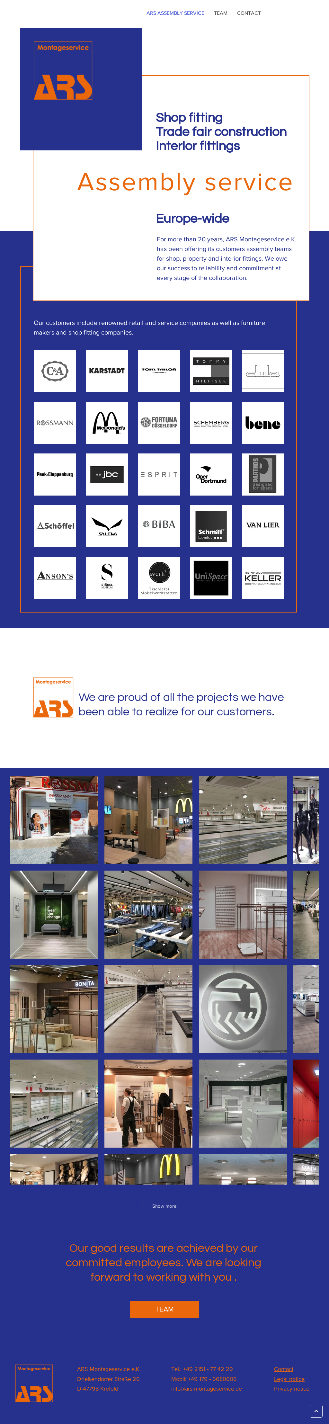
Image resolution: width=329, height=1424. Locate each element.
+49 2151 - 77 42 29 (208, 1369)
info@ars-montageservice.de (206, 1388)
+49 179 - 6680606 (212, 1379)
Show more (164, 1206)
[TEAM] (164, 1309)
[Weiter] (316, 1411)
